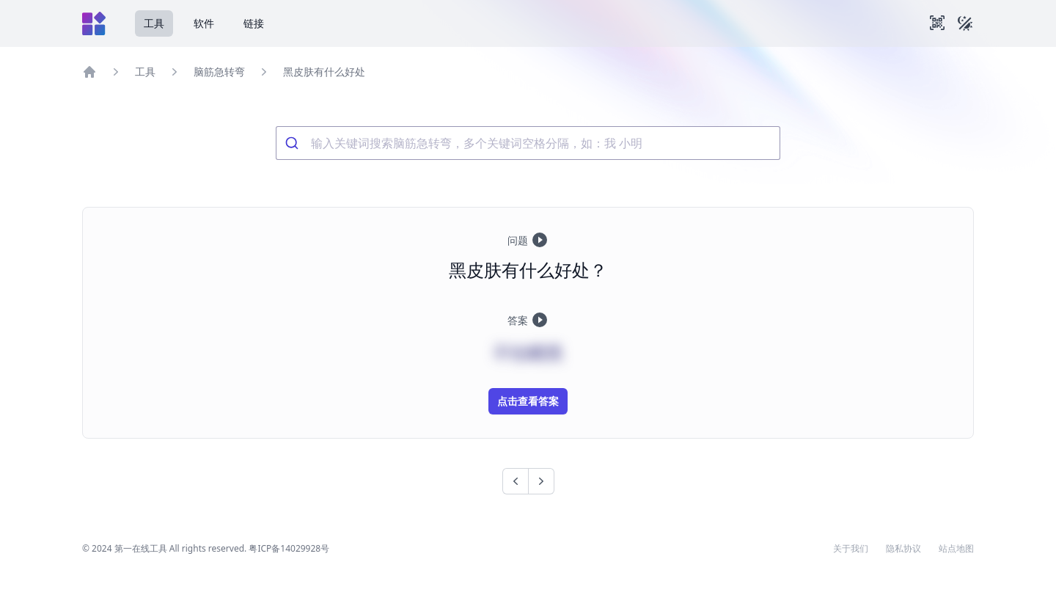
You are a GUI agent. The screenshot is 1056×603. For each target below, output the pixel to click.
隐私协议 (903, 549)
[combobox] (528, 143)
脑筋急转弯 (219, 71)
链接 (253, 23)
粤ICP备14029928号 (289, 548)
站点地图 (956, 549)
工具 (154, 23)
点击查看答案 (528, 401)
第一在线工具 (140, 548)
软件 (204, 23)
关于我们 (850, 549)
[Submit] (293, 143)
